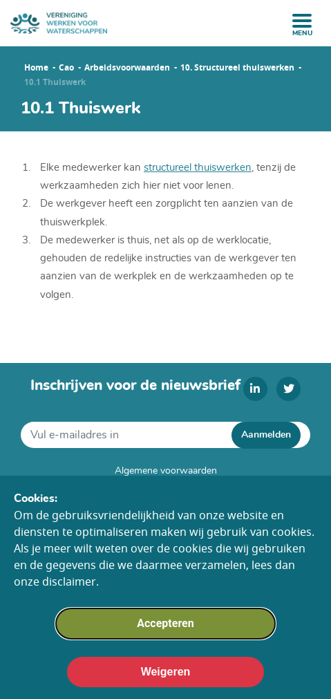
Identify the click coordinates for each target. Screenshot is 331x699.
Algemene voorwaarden (166, 471)
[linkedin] (255, 389)
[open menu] (302, 21)
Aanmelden (266, 435)
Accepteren (165, 633)
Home (36, 68)
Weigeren (166, 681)
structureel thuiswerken (198, 167)
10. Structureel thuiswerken (237, 68)
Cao (66, 68)
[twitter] (288, 389)
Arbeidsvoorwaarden (127, 68)
